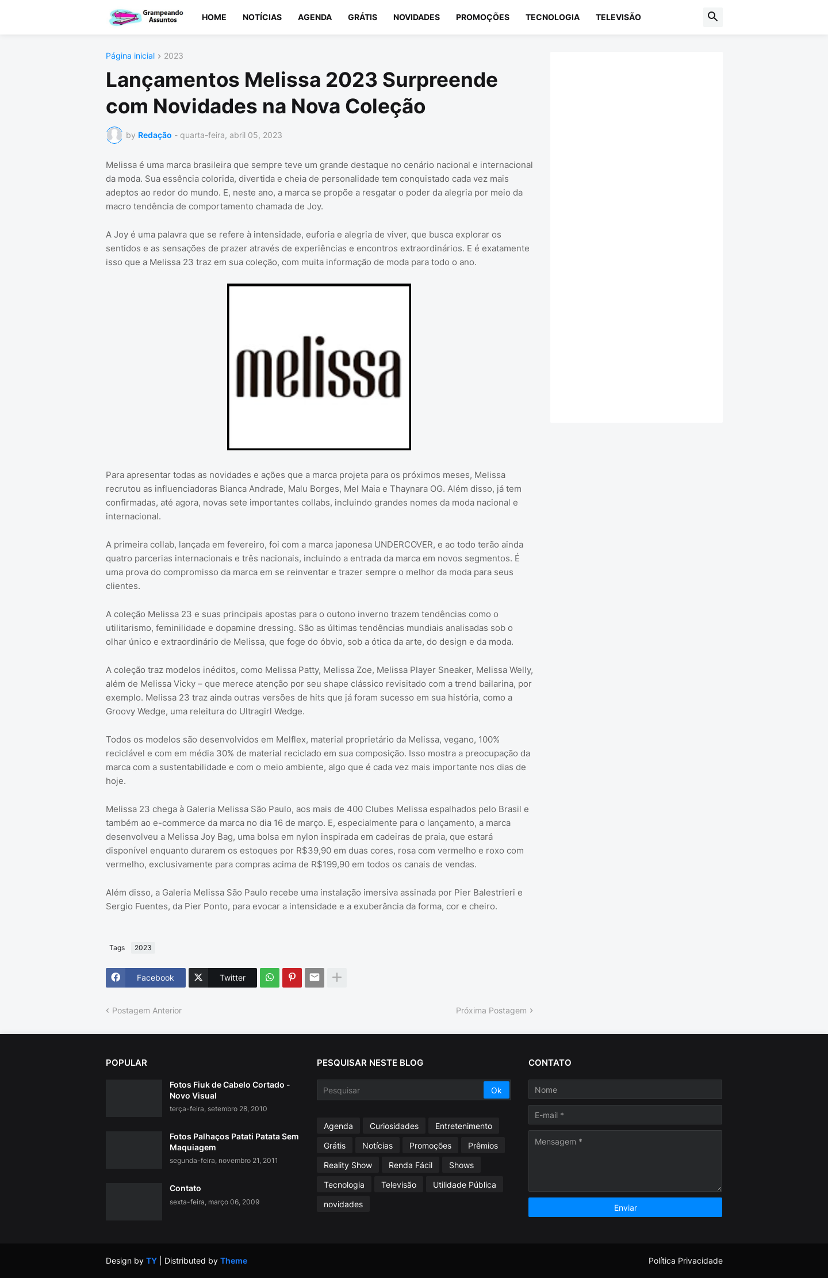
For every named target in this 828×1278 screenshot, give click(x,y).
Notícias (262, 17)
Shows (461, 1165)
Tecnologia (553, 17)
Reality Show (348, 1165)
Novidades (416, 17)
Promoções (482, 17)
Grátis (362, 17)
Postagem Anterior (147, 1010)
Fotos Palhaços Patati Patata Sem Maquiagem (234, 1141)
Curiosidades (394, 1126)
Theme (233, 1260)
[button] (713, 17)
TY (151, 1260)
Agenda (315, 17)
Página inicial (130, 56)
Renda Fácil (410, 1165)
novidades (343, 1204)
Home (214, 17)
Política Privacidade (686, 1260)
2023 (173, 56)
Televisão (618, 17)
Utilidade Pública (464, 1184)
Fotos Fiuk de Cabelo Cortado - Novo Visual (230, 1090)
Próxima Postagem (491, 1010)
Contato (185, 1188)
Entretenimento (463, 1126)
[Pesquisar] (401, 1090)
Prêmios (483, 1145)
